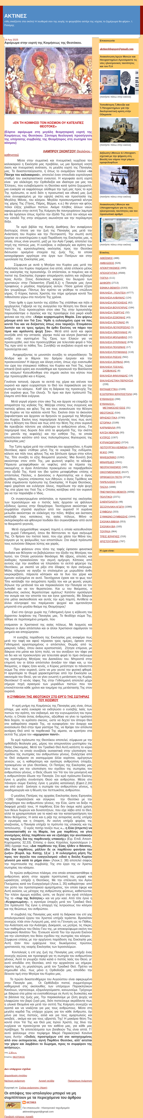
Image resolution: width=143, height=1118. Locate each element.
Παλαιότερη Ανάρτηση (80, 1080)
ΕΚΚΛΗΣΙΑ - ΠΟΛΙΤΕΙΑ (113, 292)
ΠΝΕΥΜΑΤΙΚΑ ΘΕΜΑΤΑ (113, 491)
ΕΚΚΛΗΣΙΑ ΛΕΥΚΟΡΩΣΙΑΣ (115, 327)
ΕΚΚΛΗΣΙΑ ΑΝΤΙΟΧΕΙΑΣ (113, 302)
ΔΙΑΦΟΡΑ (105, 282)
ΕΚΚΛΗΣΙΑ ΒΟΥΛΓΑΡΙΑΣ (114, 307)
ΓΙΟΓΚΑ (104, 277)
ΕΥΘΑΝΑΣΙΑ (107, 399)
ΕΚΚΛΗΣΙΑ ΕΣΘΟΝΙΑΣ (112, 317)
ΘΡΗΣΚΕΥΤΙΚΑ (108, 417)
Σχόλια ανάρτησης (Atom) (33, 1087)
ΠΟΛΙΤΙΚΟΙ (106, 496)
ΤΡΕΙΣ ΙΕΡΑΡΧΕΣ (110, 536)
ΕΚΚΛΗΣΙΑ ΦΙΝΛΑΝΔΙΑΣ (114, 375)
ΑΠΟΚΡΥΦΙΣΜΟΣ (110, 268)
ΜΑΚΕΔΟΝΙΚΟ (108, 457)
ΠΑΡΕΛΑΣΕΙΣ (107, 482)
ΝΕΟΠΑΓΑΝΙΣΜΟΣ (110, 467)
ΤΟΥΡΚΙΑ (105, 531)
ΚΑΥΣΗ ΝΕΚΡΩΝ (109, 432)
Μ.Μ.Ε (103, 452)
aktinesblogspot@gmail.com (116, 48)
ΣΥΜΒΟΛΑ (106, 511)
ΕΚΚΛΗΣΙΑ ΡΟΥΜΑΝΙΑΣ (113, 352)
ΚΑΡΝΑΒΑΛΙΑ (108, 427)
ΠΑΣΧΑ (104, 486)
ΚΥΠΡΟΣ (105, 437)
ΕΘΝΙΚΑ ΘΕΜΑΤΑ (110, 287)
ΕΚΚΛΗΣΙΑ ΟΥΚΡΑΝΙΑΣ (113, 342)
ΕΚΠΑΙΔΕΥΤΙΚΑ (109, 389)
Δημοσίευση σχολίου (15, 1075)
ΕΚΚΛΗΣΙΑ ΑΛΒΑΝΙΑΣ (112, 297)
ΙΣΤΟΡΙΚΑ (105, 422)
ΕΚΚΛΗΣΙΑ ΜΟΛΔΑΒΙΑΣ (113, 337)
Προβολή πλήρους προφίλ (18, 1116)
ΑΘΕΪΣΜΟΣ (106, 258)
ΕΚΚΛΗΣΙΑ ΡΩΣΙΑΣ (111, 357)
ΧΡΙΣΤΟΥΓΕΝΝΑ (109, 541)
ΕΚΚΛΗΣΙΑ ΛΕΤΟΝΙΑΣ (112, 322)
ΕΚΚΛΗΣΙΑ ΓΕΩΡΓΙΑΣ (112, 312)
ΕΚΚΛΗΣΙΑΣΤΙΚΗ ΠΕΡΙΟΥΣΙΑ (116, 380)
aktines (31, 1102)
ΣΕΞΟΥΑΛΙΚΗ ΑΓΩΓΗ (112, 506)
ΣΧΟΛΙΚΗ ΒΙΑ (108, 526)
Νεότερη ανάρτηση (14, 1080)
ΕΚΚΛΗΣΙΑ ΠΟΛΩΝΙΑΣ (113, 347)
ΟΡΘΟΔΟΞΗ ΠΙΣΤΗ (111, 477)
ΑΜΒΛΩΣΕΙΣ (107, 263)
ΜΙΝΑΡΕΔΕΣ (107, 462)
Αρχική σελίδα (46, 1080)
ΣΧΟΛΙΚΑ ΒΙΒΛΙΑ (109, 521)
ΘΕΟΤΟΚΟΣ (19, 1057)
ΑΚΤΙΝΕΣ (15, 16)
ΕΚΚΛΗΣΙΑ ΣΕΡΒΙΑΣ (111, 361)
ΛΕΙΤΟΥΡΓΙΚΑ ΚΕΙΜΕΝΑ (114, 447)
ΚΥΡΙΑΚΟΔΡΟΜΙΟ (110, 442)
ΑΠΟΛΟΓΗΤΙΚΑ (108, 272)
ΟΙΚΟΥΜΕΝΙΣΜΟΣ (110, 472)
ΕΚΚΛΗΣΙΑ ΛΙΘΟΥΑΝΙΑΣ (114, 332)
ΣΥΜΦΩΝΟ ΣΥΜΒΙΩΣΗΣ (114, 516)
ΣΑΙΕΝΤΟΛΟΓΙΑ (109, 501)
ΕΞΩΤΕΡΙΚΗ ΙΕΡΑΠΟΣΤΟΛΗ (116, 394)
